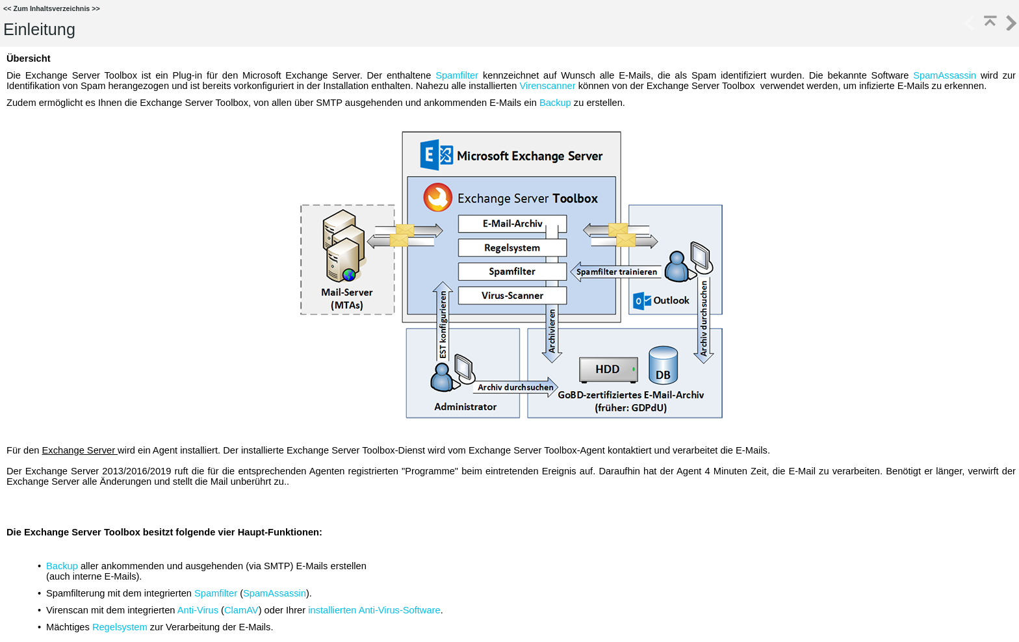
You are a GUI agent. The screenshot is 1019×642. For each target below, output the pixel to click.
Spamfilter (456, 75)
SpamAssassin (944, 75)
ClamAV (241, 610)
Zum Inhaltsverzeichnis (51, 8)
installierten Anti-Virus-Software (374, 610)
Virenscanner (547, 86)
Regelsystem (120, 627)
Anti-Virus (197, 610)
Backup (555, 102)
